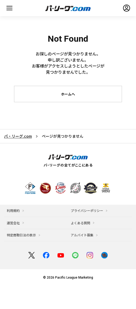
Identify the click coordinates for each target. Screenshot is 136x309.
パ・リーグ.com (18, 136)
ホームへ (68, 94)
